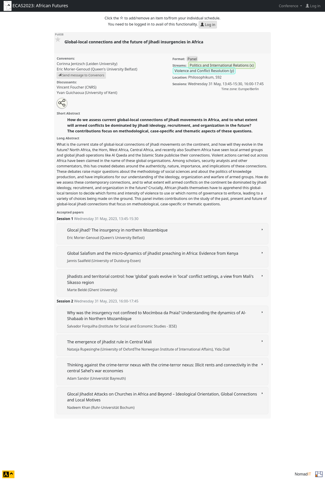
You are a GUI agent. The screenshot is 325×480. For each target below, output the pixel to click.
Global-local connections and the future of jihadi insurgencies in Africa (134, 41)
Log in (207, 24)
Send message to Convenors (81, 75)
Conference (289, 5)
